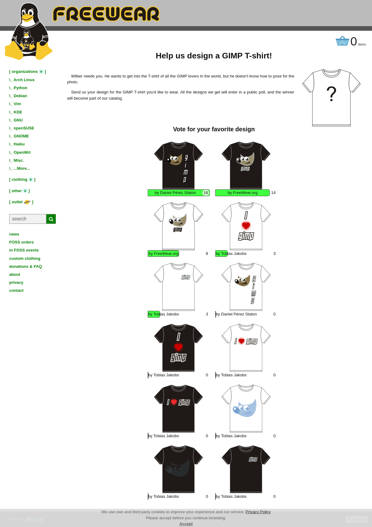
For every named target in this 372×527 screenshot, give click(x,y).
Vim (17, 103)
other (17, 190)
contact (16, 290)
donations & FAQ (25, 266)
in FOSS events (24, 250)
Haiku (19, 144)
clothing (19, 179)
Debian (20, 95)
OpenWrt (22, 152)
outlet (21, 202)
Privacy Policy (258, 511)
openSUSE (24, 128)
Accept (186, 523)
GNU (18, 120)
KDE (18, 112)
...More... (22, 168)
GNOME (21, 136)
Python (20, 87)
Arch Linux (24, 79)
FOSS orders (21, 242)
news (14, 234)
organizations (25, 71)
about (14, 274)
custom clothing (24, 258)
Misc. (19, 160)
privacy (16, 282)
